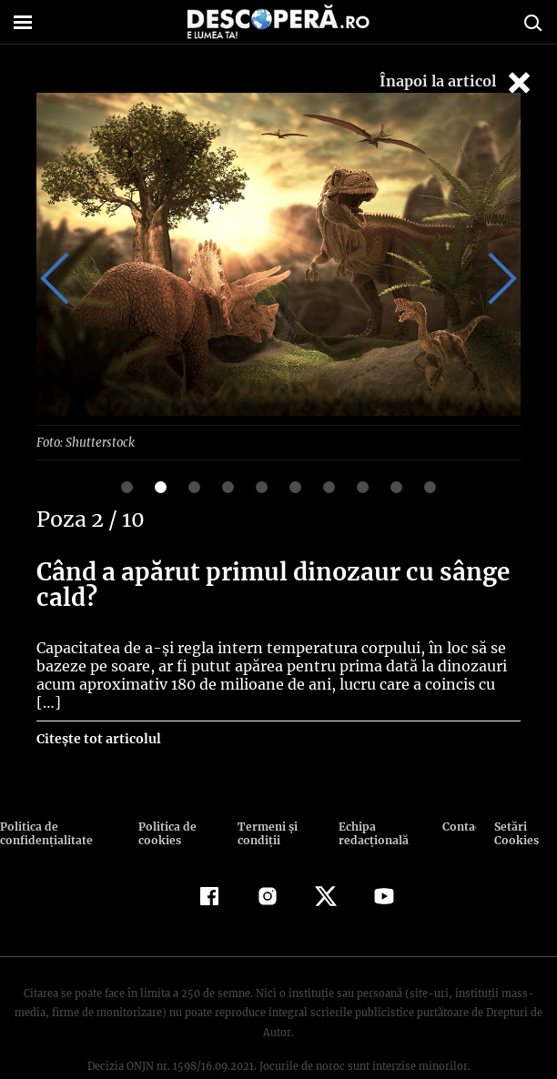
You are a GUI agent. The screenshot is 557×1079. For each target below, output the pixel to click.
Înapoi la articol (457, 82)
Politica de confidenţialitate (44, 814)
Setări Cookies (516, 814)
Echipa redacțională (370, 814)
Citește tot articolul (97, 719)
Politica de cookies (166, 814)
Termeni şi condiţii (265, 814)
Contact (459, 807)
